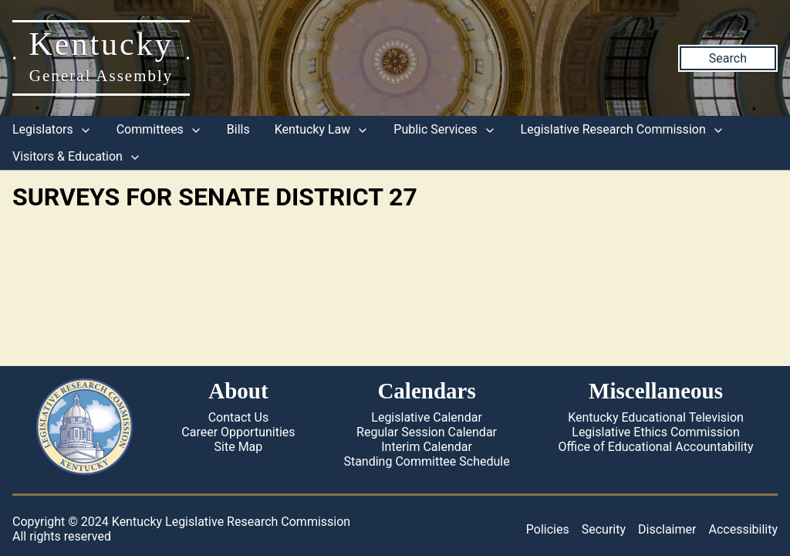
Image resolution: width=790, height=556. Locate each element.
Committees (159, 129)
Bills (238, 129)
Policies (547, 529)
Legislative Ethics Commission (656, 432)
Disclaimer (667, 529)
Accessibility (743, 529)
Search (728, 58)
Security (604, 529)
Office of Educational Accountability (656, 446)
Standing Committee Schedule (426, 461)
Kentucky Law (322, 129)
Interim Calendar (426, 446)
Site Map (238, 446)
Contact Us (238, 417)
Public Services (444, 129)
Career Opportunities (238, 432)
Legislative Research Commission (622, 129)
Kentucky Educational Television (656, 417)
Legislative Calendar (426, 417)
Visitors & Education (76, 156)
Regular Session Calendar (426, 432)
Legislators (52, 129)
